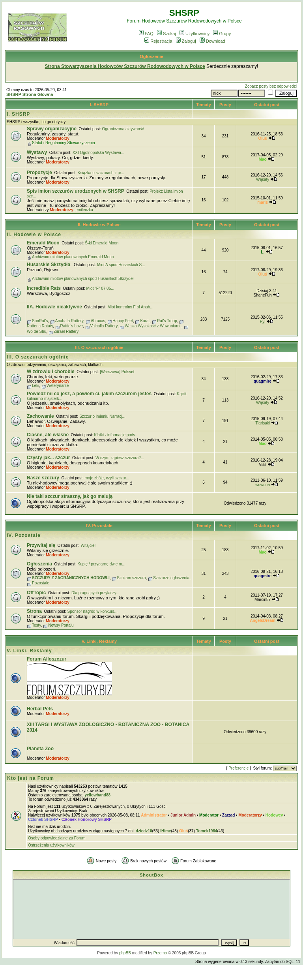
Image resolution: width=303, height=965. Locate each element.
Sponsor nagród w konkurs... (92, 611)
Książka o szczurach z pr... (101, 173)
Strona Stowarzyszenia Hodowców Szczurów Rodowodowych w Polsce (125, 66)
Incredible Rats (44, 288)
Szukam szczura (131, 578)
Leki (35, 385)
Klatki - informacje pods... (116, 435)
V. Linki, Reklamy (99, 641)
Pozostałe (40, 583)
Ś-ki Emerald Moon (101, 243)
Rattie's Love (71, 326)
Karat (145, 321)
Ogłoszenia (39, 564)
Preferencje (238, 768)
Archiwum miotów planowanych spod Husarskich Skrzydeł (82, 278)
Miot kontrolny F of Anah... (130, 307)
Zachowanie (40, 416)
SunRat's (40, 321)
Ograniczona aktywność (123, 129)
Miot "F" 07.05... (100, 288)
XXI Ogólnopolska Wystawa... (99, 152)
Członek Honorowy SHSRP (87, 819)
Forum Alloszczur (46, 659)
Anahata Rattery (69, 321)
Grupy (222, 33)
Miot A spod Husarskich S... (121, 265)
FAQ (146, 33)
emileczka (84, 210)
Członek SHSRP (43, 819)
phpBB (125, 953)
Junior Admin (183, 815)
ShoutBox (151, 875)
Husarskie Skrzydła (49, 264)
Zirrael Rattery (66, 331)
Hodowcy (274, 815)
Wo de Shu (36, 331)
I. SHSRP (99, 104)
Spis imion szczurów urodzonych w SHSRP (75, 191)
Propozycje (39, 172)
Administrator (154, 815)
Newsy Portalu (60, 625)
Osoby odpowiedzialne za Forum (57, 838)
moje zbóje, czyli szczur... (107, 478)
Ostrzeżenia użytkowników (51, 845)
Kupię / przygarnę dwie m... (101, 564)
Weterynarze (58, 385)
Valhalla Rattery (104, 326)
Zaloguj (186, 41)
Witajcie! (88, 545)
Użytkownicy (194, 33)
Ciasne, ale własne (48, 434)
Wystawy (37, 152)
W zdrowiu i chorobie (51, 371)
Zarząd (228, 815)
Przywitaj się (41, 545)
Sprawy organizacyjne (52, 128)
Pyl (263, 321)
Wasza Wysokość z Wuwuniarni (153, 326)
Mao (263, 159)
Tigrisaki (262, 423)
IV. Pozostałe (99, 525)
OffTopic (36, 592)
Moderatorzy (57, 138)
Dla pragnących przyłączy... (95, 593)
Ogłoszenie (151, 56)
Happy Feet (122, 321)
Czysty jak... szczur (48, 457)
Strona (34, 611)
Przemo (160, 953)
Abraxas (98, 321)
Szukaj (166, 33)
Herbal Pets (40, 709)
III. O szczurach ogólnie (99, 347)
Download (212, 41)
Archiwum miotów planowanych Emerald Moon (73, 257)
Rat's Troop (167, 321)
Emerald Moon (43, 243)
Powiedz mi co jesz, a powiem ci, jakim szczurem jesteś (89, 393)
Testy (36, 625)
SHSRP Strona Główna (29, 94)
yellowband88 (97, 795)
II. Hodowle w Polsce (99, 224)
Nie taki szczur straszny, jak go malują (69, 496)
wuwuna (262, 484)
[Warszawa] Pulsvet (117, 372)
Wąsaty (262, 179)
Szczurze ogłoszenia (171, 578)
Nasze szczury (43, 478)
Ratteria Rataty (40, 326)
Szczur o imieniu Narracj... (102, 416)
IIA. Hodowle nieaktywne (54, 307)
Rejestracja (158, 41)
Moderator (209, 815)
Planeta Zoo (40, 748)
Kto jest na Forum (30, 778)
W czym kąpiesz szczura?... (119, 458)
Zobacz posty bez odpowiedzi (271, 86)
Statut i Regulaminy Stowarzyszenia (63, 143)
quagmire (262, 381)
